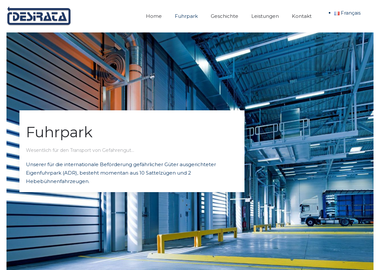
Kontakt (302, 16)
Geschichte (224, 16)
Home (154, 16)
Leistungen (265, 16)
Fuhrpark (186, 16)
